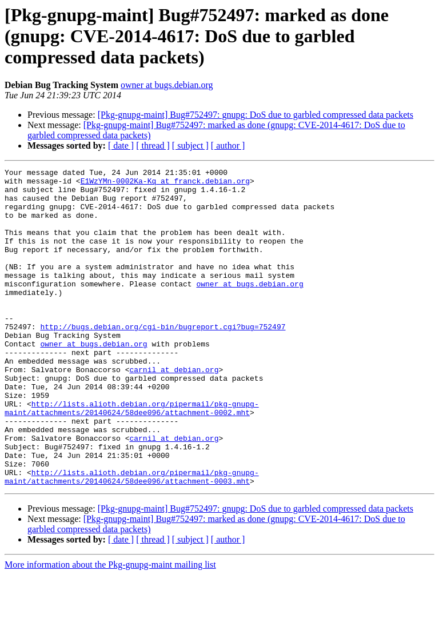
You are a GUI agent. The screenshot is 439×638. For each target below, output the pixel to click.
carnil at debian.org (173, 410)
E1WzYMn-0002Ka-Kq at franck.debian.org (165, 184)
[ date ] (121, 145)
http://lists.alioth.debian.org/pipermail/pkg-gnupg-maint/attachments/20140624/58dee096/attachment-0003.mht (132, 539)
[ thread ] (153, 145)
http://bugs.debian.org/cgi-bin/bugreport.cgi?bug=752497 (162, 359)
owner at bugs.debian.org (167, 85)
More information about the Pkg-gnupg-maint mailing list (110, 628)
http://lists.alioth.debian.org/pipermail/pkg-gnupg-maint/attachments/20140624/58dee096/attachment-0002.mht (132, 456)
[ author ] (228, 145)
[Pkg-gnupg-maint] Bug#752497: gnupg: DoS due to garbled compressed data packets (255, 114)
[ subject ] (190, 145)
